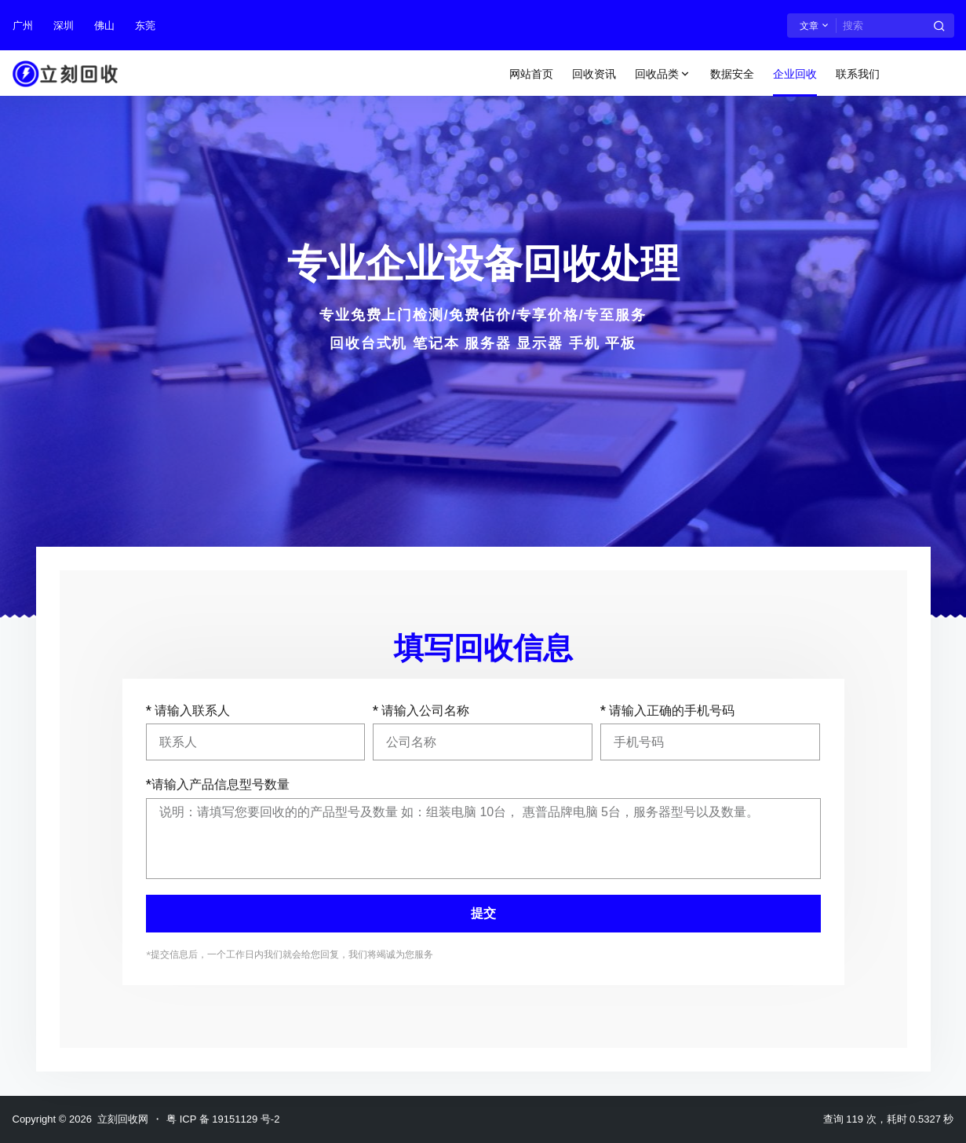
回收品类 (663, 74)
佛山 (104, 25)
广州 (23, 25)
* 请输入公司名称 (421, 710)
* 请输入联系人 (188, 710)
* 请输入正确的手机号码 (667, 710)
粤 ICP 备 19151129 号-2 (222, 1119)
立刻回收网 (120, 1119)
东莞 (145, 25)
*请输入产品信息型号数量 (218, 784)
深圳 (63, 25)
